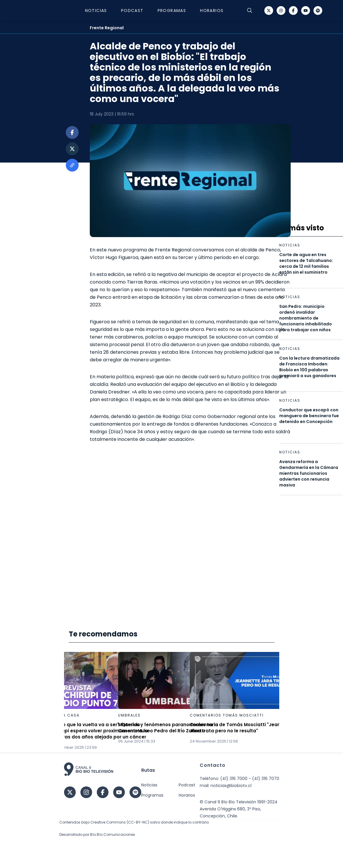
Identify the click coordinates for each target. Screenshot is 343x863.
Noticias (96, 10)
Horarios (211, 10)
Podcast (132, 10)
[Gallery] (171, 701)
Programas (172, 10)
